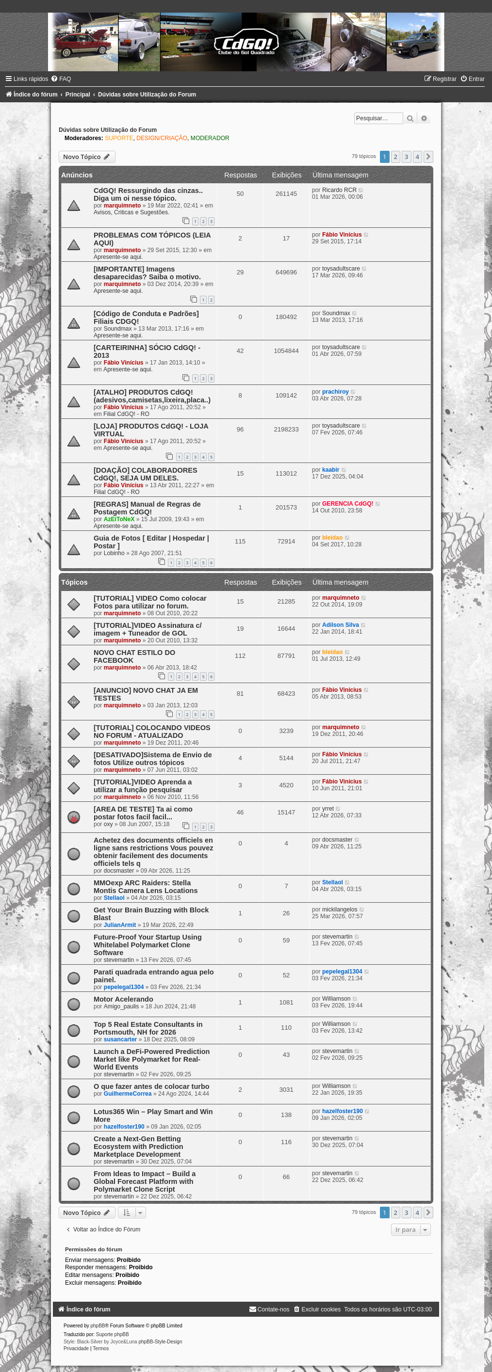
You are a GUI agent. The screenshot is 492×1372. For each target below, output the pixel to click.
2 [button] (395, 156)
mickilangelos (340, 909)
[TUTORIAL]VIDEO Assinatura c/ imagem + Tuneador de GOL (148, 629)
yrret (328, 808)
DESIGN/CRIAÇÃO (161, 138)
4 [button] (417, 156)
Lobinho (114, 553)
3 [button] (406, 156)
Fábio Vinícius (342, 234)
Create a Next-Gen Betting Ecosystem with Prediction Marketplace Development (138, 1146)
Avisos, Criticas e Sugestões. (131, 212)
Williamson (336, 998)
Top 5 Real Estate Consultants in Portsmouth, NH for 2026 (148, 1028)
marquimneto (122, 205)
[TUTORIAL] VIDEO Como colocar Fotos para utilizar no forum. (150, 602)
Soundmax (118, 328)
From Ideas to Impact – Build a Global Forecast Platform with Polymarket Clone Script (145, 1181)
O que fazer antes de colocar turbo (152, 1086)
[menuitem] (60, 79)
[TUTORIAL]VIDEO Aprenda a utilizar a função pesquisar (143, 786)
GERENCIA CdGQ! (348, 503)
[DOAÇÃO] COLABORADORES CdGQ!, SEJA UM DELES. (145, 474)
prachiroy (335, 391)
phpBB (98, 1325)
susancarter (120, 1039)
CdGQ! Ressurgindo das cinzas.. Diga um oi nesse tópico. (148, 194)
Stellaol (114, 897)
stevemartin (119, 960)
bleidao (332, 537)
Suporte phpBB (112, 1334)
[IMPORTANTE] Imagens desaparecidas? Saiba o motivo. (147, 273)
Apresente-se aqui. (118, 257)
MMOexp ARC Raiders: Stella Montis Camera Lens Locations (146, 886)
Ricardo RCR (339, 190)
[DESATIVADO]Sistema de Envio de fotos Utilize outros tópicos (153, 758)
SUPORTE (119, 138)
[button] (428, 156)
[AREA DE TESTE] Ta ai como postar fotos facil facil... (143, 813)
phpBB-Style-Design (160, 1341)
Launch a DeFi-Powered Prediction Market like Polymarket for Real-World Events (152, 1059)
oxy (108, 824)
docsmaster (119, 870)
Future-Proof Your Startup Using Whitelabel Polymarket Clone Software (148, 945)
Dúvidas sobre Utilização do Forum (108, 130)
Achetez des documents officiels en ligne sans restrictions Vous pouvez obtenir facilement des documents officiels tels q (153, 851)
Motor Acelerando (123, 999)
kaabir (331, 469)
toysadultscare (341, 268)
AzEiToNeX (119, 519)
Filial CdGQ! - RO (126, 414)
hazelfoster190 (124, 1126)
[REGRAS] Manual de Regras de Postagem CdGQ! (147, 508)
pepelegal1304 (124, 987)
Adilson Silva (340, 625)
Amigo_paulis (121, 1006)
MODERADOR (210, 138)
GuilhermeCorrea (128, 1093)
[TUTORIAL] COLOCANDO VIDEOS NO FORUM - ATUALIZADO (152, 731)
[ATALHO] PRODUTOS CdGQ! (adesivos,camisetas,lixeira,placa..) (152, 396)
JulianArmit (120, 925)
